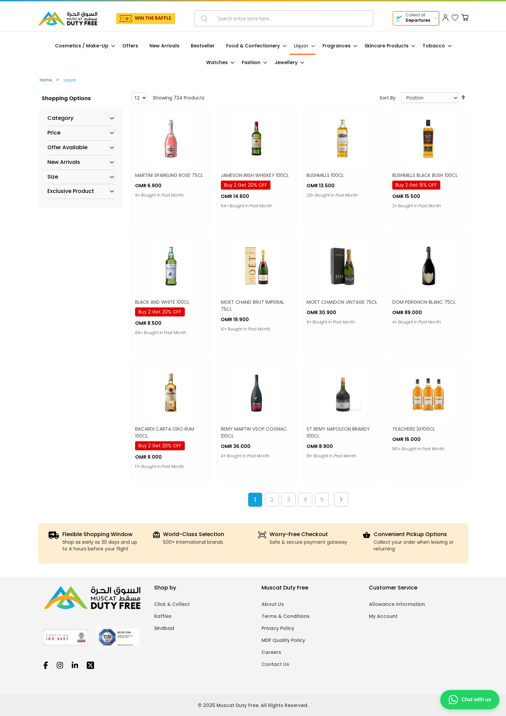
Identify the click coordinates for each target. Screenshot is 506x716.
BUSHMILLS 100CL (325, 175)
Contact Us (275, 664)
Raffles (162, 616)
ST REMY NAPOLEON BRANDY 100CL (338, 432)
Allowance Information (397, 604)
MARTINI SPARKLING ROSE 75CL (169, 175)
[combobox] (283, 18)
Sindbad (164, 628)
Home (46, 80)
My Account (383, 616)
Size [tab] (52, 177)
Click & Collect (172, 604)
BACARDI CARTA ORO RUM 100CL (164, 432)
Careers (271, 652)
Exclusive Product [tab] (70, 191)
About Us (273, 604)
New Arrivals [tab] (63, 162)
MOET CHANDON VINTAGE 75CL (342, 302)
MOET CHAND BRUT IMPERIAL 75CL (252, 305)
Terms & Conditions (286, 616)
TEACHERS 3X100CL (413, 429)
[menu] (253, 54)
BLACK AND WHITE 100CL (162, 302)
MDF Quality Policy (283, 640)
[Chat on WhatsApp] (469, 699)
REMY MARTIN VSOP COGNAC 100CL (254, 432)
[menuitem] (83, 46)
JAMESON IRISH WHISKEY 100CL (255, 175)
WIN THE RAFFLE (153, 18)
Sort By (388, 97)
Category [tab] (60, 118)
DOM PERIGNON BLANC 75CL (424, 302)
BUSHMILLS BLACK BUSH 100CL (425, 175)
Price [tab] (53, 133)
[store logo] (67, 18)
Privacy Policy (278, 628)
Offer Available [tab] (67, 147)
